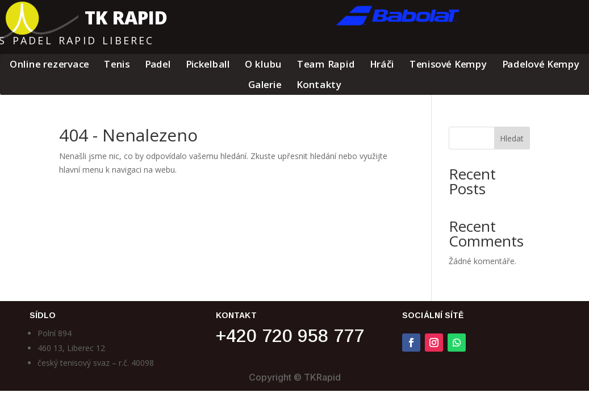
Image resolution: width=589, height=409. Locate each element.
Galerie (264, 85)
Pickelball (207, 65)
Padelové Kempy (540, 65)
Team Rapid (325, 65)
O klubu (263, 65)
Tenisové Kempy (448, 65)
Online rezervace (49, 65)
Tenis (116, 65)
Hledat (512, 138)
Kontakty (318, 85)
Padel (157, 65)
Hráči (382, 65)
